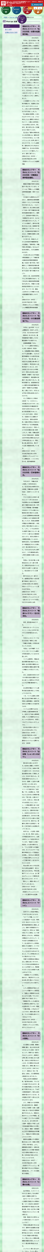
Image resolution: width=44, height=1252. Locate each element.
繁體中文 (40, 1)
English (28, 1)
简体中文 (34, 1)
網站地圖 (9, 5)
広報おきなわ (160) (11, 32)
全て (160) (8, 29)
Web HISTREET (16, 2)
